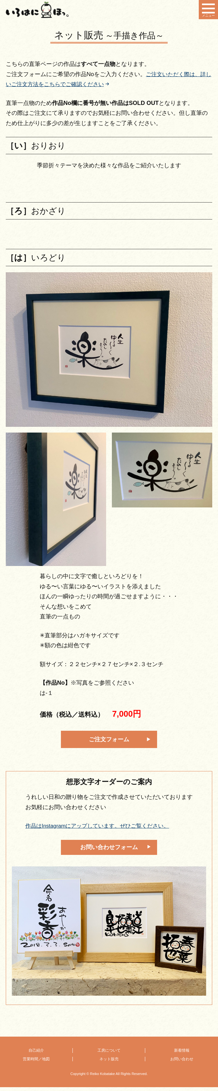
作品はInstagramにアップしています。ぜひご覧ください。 (101, 828)
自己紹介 (36, 1054)
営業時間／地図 (36, 1063)
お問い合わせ (181, 1063)
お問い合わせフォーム (109, 850)
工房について (109, 1054)
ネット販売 (109, 1063)
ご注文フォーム (109, 741)
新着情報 (181, 1054)
